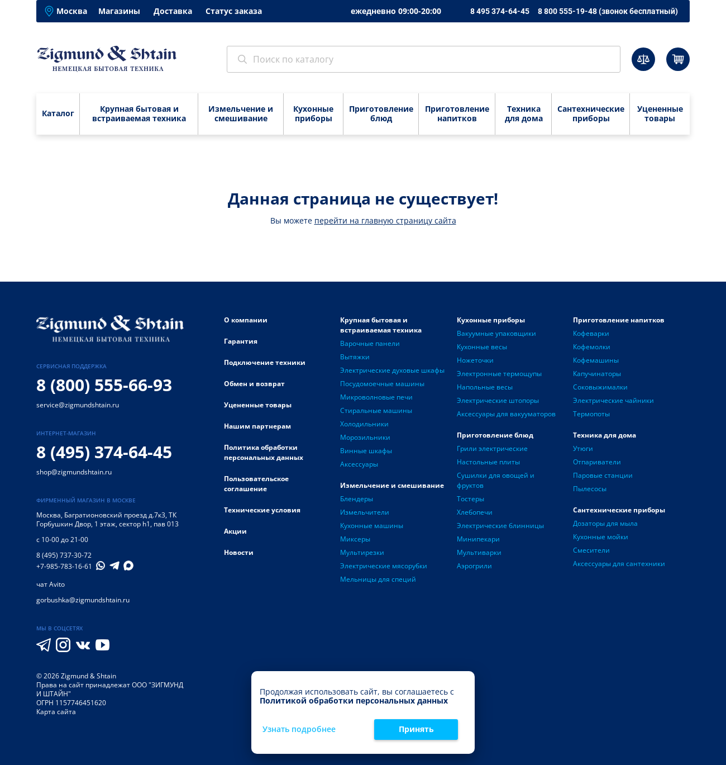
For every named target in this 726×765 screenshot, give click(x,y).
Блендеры (356, 498)
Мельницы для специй (378, 579)
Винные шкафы (366, 450)
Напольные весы (485, 387)
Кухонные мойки (600, 536)
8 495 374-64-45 (499, 11)
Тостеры (470, 498)
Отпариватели (597, 462)
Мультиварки (479, 552)
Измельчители (364, 512)
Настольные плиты (488, 462)
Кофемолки (591, 346)
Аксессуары (359, 464)
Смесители (591, 550)
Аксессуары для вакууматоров (506, 414)
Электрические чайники (613, 400)
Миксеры (355, 539)
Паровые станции (603, 475)
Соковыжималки (600, 387)
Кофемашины (596, 360)
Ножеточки (475, 360)
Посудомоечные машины (382, 383)
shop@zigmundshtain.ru (74, 472)
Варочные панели (370, 343)
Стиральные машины (376, 410)
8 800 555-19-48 (608, 11)
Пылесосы (589, 488)
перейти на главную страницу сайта (385, 220)
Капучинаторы (597, 373)
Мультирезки (362, 552)
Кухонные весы (482, 346)
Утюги (583, 448)
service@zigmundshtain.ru (77, 405)
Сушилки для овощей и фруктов (495, 480)
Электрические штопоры (498, 400)
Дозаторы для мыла (605, 523)
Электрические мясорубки (383, 566)
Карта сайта (56, 711)
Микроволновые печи (376, 397)
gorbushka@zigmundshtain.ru (83, 600)
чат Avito (50, 584)
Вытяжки (355, 357)
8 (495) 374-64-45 (104, 451)
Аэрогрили (474, 566)
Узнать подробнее (299, 729)
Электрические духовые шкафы (392, 370)
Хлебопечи (475, 512)
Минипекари (478, 539)
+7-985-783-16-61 (64, 566)
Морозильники (365, 437)
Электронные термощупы (499, 373)
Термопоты (591, 414)
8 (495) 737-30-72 (64, 555)
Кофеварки (591, 333)
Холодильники (364, 424)
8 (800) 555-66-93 (104, 384)
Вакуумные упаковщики (496, 333)
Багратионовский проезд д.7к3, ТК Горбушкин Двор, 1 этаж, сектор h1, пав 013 (107, 519)
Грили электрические (492, 448)
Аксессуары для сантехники (619, 563)
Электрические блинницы (500, 525)
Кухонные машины (371, 525)
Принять (416, 729)
